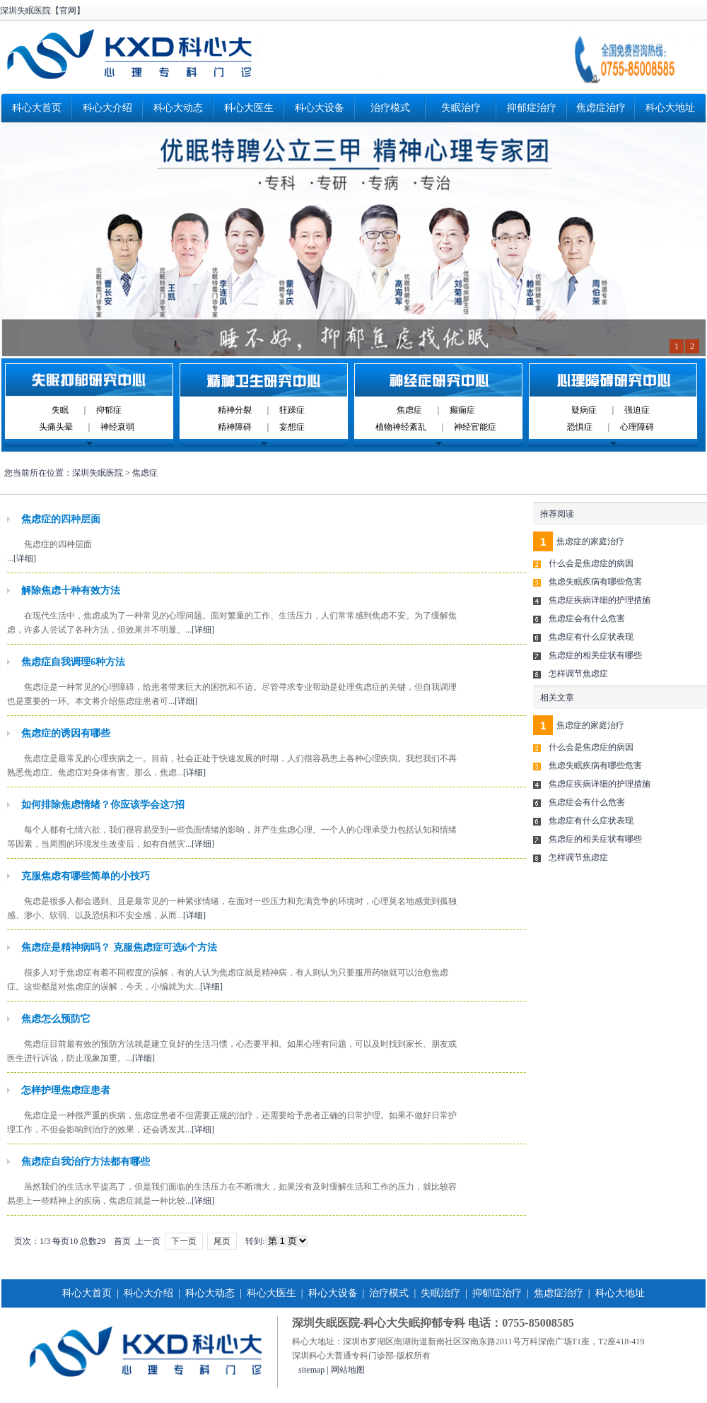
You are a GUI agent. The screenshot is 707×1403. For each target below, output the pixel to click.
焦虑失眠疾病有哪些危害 (595, 582)
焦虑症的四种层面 (60, 519)
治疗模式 (390, 107)
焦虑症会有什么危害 (587, 618)
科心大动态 (178, 107)
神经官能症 (475, 427)
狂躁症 (292, 410)
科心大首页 (37, 107)
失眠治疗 (461, 107)
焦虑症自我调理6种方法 (73, 662)
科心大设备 (319, 107)
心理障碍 (637, 427)
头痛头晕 (56, 427)
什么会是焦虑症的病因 (591, 563)
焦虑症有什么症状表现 (591, 637)
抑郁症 (109, 410)
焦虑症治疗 (601, 107)
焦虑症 (409, 410)
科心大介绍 (107, 107)
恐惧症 (579, 427)
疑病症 (584, 410)
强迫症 (637, 410)
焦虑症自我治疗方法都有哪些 (85, 1161)
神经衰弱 (117, 427)
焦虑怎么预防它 (55, 1019)
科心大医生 (249, 107)
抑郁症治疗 (531, 107)
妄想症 (292, 427)
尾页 (222, 1241)
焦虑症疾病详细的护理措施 (599, 600)
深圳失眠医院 (97, 473)
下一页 (184, 1241)
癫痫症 (462, 410)
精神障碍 (235, 427)
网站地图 (348, 1370)
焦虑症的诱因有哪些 (65, 733)
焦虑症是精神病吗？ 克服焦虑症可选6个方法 (119, 947)
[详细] (24, 558)
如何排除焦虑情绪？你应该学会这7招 (103, 804)
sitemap (311, 1370)
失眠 (60, 410)
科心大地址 (670, 107)
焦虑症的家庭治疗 (590, 541)
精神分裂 (235, 410)
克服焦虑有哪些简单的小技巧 (85, 876)
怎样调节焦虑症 (578, 674)
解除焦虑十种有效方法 (70, 590)
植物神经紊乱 (400, 427)
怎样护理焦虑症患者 (65, 1090)
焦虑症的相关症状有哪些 (595, 655)
